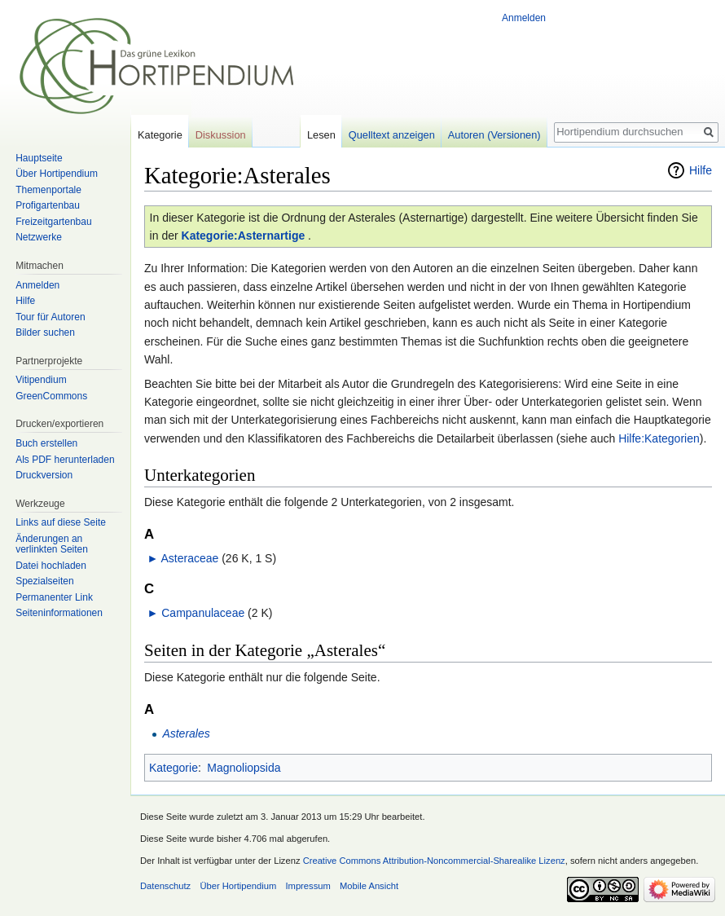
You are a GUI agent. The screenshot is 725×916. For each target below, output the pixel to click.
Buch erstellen (46, 443)
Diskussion (221, 135)
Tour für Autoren (50, 317)
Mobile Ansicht (369, 886)
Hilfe (700, 170)
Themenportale (48, 190)
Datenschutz (165, 886)
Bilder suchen (45, 332)
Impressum (307, 886)
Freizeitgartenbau (53, 221)
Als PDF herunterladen (64, 459)
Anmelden (524, 18)
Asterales (185, 733)
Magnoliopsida (243, 767)
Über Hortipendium (56, 173)
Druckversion (43, 475)
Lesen (321, 135)
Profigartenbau (47, 205)
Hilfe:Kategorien (659, 438)
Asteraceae (189, 558)
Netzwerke (38, 237)
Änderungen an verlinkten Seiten (51, 544)
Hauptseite (38, 158)
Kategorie (173, 767)
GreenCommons (51, 396)
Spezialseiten (44, 581)
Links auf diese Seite (60, 522)
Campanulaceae (202, 612)
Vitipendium (40, 379)
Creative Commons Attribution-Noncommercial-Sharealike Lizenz (434, 860)
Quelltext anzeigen (392, 135)
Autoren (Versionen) (494, 135)
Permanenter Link (54, 597)
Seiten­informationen (59, 613)
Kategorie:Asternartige (243, 235)
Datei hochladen (50, 565)
